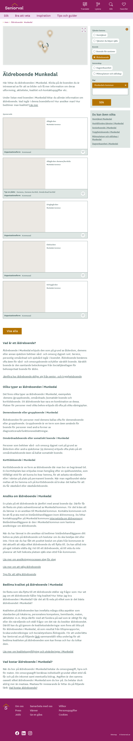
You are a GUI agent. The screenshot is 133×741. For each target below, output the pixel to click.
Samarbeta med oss (41, 706)
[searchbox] (110, 91)
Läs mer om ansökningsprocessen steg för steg (29, 559)
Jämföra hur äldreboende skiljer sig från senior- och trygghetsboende (42, 376)
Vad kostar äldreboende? (23, 687)
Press (18, 710)
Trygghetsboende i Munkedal (106, 131)
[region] (45, 45)
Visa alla (12, 331)
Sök (6, 15)
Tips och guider (67, 15)
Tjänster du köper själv (107, 40)
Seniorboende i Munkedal (104, 127)
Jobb (18, 714)
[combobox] (110, 89)
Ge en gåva (36, 714)
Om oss (19, 706)
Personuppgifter (68, 710)
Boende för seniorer (105, 51)
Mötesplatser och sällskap (109, 73)
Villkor (62, 706)
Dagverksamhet (103, 67)
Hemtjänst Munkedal (102, 118)
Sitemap (114, 734)
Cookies (63, 714)
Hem (6, 22)
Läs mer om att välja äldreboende (22, 566)
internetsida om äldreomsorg (66, 518)
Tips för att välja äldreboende (19, 574)
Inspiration (44, 15)
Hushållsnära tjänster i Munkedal (108, 123)
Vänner (34, 710)
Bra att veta (22, 15)
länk (37, 636)
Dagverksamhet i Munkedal (105, 143)
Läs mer (33, 105)
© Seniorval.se (124, 734)
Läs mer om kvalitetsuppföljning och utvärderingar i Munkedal (38, 651)
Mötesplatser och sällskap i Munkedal (105, 138)
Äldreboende (102, 57)
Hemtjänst (101, 34)
